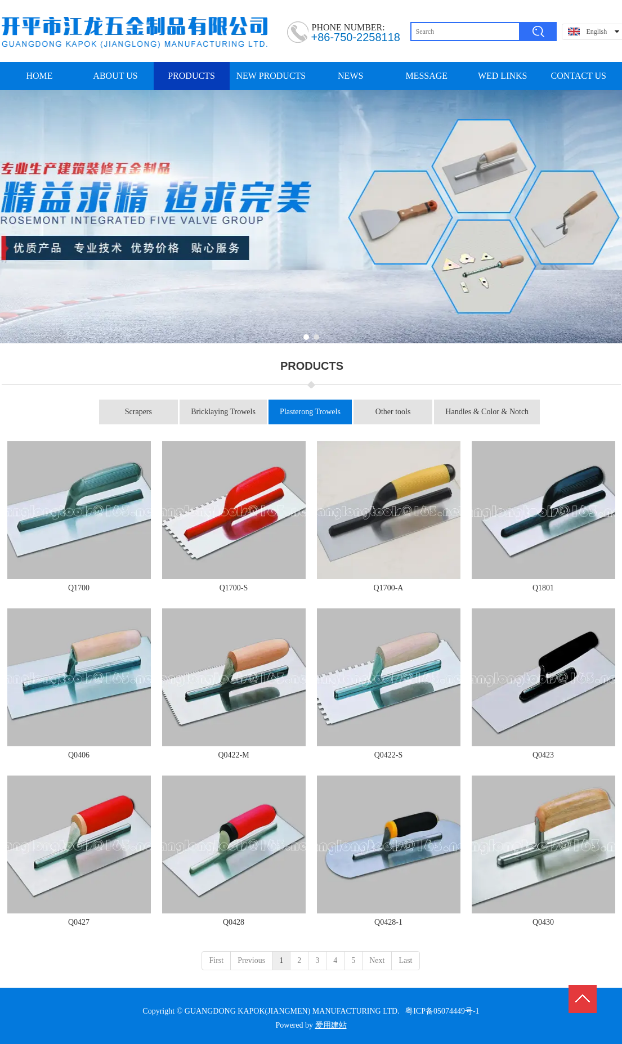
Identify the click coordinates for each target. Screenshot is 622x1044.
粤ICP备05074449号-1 (442, 1011)
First (216, 960)
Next (376, 960)
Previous (251, 960)
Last (405, 960)
